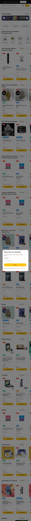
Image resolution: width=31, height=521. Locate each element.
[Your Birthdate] (14, 260)
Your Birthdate (6, 258)
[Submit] (15, 264)
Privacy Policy (18, 268)
